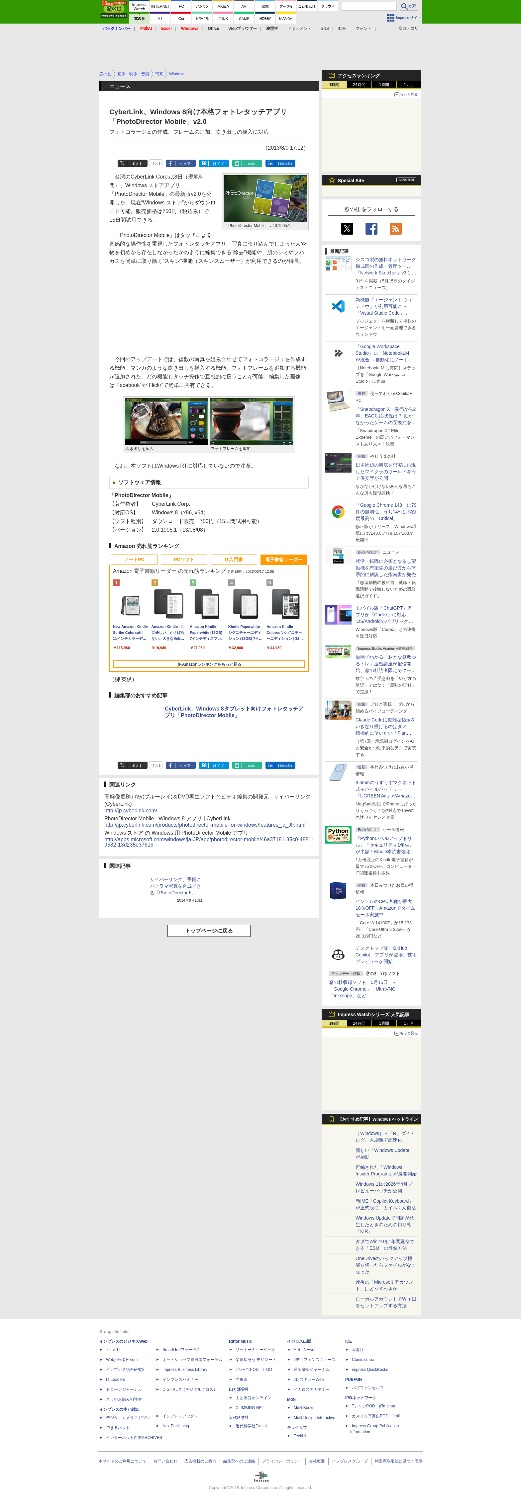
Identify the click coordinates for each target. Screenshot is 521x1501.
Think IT (113, 1349)
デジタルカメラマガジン (128, 1417)
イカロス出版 (299, 1341)
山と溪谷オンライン (253, 1397)
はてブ (218, 164)
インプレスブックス (180, 1416)
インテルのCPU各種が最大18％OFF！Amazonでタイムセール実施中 (385, 908)
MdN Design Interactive (314, 1417)
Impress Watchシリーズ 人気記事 (373, 1014)
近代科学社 (239, 1417)
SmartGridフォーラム (181, 1349)
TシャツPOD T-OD (254, 1369)
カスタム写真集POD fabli (376, 1416)
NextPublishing (175, 1426)
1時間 (334, 84)
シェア (185, 164)
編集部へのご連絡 (239, 1461)
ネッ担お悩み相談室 (124, 1399)
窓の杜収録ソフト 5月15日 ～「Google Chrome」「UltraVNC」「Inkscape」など (364, 989)
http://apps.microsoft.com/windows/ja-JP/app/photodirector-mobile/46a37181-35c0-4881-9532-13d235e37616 (208, 842)
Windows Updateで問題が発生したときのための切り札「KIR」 (385, 1224)
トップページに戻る (209, 931)
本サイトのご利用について (123, 1461)
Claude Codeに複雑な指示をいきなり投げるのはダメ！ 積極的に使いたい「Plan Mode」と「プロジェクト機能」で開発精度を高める (385, 733)
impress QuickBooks (370, 1369)
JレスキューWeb (309, 1379)
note (251, 164)
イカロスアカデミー (312, 1389)
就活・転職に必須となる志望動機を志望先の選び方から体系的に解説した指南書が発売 (386, 568)
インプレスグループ (350, 1461)
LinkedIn (285, 164)
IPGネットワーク (360, 1397)
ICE (348, 1341)
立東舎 (242, 1379)
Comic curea (363, 1359)
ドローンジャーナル (124, 1389)
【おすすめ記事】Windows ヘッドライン (378, 1119)
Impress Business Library (184, 1369)
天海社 (358, 1349)
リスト (156, 164)
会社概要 (317, 1461)
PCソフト (184, 559)
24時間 (359, 84)
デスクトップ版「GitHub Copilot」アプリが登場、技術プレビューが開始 (386, 954)
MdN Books (304, 1407)
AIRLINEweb (305, 1349)
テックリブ (297, 1427)
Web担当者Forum (122, 1359)
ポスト (137, 164)
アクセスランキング (359, 75)
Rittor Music (240, 1341)
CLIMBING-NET (250, 1407)
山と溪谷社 (239, 1389)
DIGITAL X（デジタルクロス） (189, 1389)
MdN (291, 1399)
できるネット (118, 1427)
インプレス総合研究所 (126, 1369)
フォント (363, 28)
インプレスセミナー (180, 1379)
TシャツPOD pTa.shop (373, 1406)
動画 (342, 28)
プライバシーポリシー (282, 1461)
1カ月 (409, 84)
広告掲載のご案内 (200, 1461)
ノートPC (134, 559)
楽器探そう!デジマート (256, 1359)
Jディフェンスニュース (315, 1359)
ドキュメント (299, 28)
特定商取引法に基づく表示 (399, 1461)
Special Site (351, 180)
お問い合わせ (165, 1461)
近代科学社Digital (251, 1426)
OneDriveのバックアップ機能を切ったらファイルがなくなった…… (386, 1265)
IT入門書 (234, 559)
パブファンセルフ (368, 1388)
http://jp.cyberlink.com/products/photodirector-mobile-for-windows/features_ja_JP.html (204, 825)
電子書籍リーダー (283, 559)
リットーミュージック (255, 1349)
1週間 (384, 84)
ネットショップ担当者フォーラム (192, 1359)
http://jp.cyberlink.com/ (130, 810)
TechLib (300, 1436)
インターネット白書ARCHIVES (134, 1437)
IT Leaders (115, 1379)
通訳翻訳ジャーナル (312, 1369)
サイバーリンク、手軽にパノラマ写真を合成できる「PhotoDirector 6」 (175, 886)
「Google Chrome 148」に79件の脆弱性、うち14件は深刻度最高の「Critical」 (386, 511)
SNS (325, 28)
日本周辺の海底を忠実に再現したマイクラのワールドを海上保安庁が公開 (386, 471)
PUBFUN (353, 1379)
